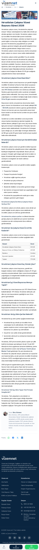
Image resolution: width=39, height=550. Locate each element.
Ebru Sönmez (17, 412)
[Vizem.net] (9, 458)
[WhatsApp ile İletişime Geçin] (31, 547)
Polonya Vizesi (6, 507)
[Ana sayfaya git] (2, 7)
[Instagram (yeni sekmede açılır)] (10, 537)
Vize (15, 7)
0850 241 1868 (27, 504)
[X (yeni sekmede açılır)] (29, 537)
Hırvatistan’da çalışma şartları (11, 216)
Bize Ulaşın (4, 489)
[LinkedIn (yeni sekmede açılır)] (19, 537)
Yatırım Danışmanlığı (27, 485)
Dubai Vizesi (5, 518)
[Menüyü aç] (4, 547)
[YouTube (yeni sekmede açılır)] (14, 537)
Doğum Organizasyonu (28, 489)
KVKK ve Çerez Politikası (9, 495)
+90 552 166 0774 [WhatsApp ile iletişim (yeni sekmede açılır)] (28, 507)
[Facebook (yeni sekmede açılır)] (24, 537)
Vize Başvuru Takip (7, 492)
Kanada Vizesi (5, 504)
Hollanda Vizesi (6, 511)
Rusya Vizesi (5, 514)
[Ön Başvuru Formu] (16, 547)
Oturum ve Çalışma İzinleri (29, 482)
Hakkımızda (5, 485)
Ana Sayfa (4, 482)
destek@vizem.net (28, 511)
